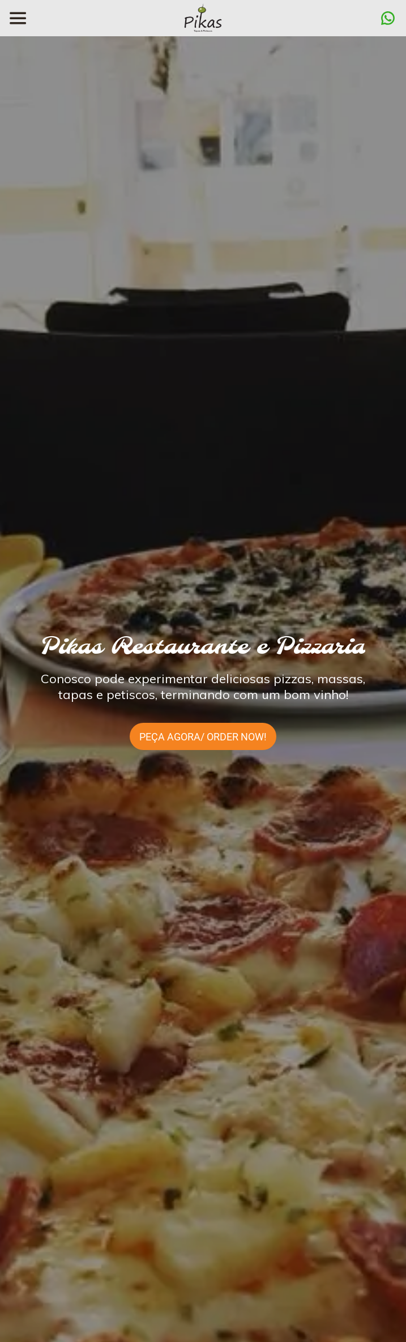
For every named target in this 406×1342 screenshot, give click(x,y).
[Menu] (18, 18)
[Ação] (387, 18)
